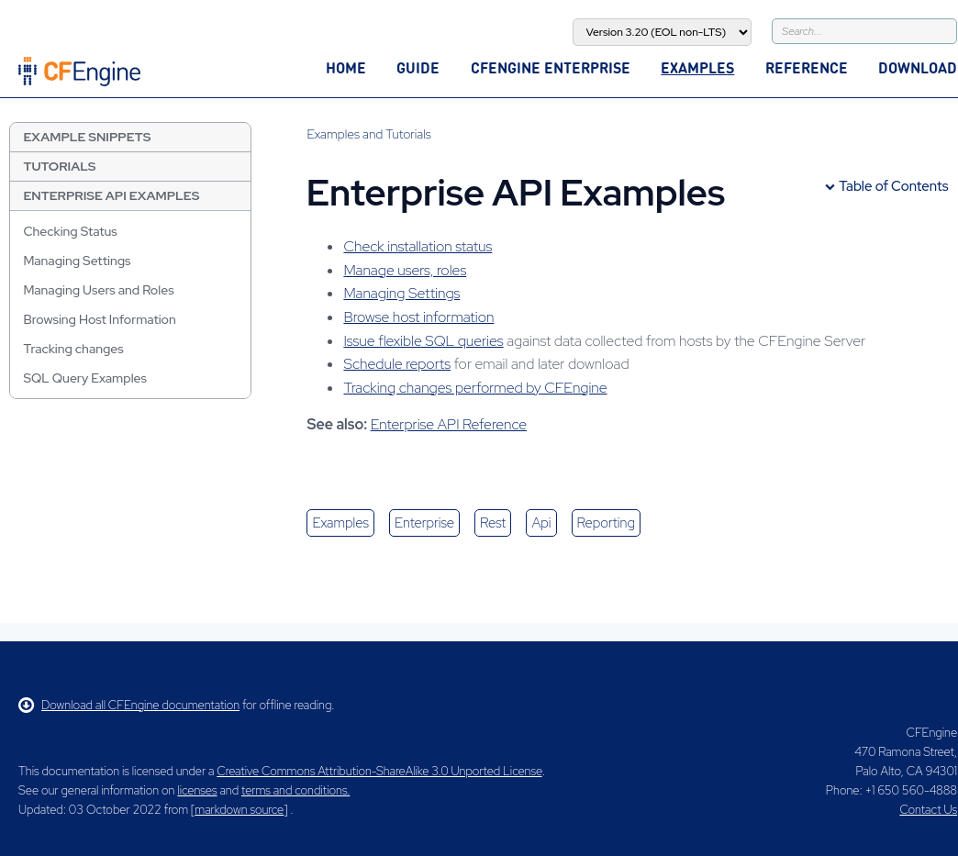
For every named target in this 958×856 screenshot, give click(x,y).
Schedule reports (397, 363)
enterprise (424, 523)
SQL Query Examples (85, 378)
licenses (197, 790)
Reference (806, 67)
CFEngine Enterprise (550, 67)
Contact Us (928, 809)
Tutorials (59, 166)
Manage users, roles (404, 270)
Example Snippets (86, 136)
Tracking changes (73, 348)
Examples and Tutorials (368, 134)
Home (346, 67)
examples (340, 523)
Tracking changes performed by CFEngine (475, 387)
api (541, 523)
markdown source (239, 809)
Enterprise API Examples (111, 195)
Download (917, 67)
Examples (697, 67)
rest (493, 523)
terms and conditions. (295, 790)
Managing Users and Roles (98, 290)
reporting (606, 523)
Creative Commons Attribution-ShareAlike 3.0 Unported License (379, 771)
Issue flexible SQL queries (423, 340)
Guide (418, 67)
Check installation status (417, 246)
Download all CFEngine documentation (129, 705)
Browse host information (418, 317)
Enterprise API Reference (449, 424)
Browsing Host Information (99, 319)
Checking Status (70, 231)
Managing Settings (76, 260)
